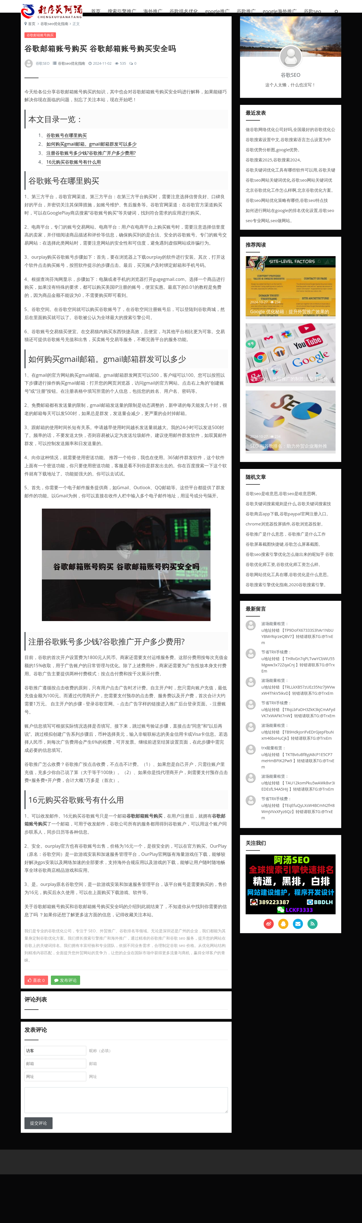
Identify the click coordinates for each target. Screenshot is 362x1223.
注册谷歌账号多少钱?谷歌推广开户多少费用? (93, 167)
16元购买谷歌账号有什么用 (75, 176)
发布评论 (67, 1003)
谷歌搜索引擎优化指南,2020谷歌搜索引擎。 (287, 596)
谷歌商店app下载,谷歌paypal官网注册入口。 (288, 525)
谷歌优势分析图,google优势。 (274, 161)
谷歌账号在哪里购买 (68, 149)
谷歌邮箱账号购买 (42, 49)
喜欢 (38, 1003)
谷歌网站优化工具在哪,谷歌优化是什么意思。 (288, 586)
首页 (96, 11)
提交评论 (40, 1165)
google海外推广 (280, 11)
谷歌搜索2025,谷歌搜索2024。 (275, 171)
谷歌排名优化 (183, 11)
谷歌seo (312, 11)
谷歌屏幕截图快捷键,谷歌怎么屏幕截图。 (284, 556)
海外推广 (152, 11)
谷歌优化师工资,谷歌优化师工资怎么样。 (284, 576)
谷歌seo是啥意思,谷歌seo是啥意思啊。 (283, 505)
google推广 (217, 11)
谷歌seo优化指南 (56, 37)
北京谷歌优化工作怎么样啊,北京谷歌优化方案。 (290, 202)
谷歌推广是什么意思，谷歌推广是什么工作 (286, 546)
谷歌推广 (246, 11)
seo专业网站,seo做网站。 (270, 232)
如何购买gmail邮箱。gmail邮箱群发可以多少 (93, 158)
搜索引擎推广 (122, 11)
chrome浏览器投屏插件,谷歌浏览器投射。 (285, 535)
